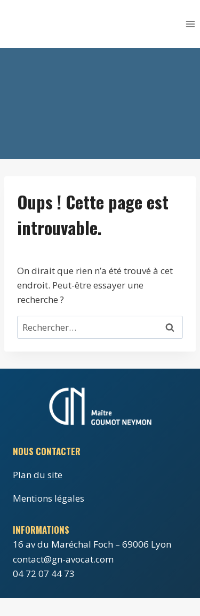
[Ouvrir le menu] (190, 23)
